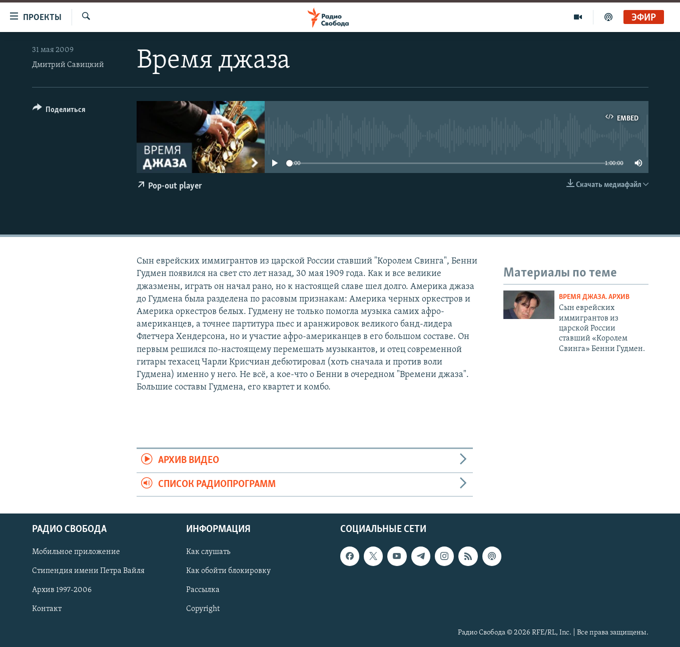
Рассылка (203, 590)
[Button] (59, 111)
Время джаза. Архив (594, 297)
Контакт (47, 609)
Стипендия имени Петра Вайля (88, 571)
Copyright (203, 609)
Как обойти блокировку (228, 571)
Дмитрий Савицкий (68, 65)
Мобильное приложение (76, 552)
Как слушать (208, 552)
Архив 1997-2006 (62, 590)
